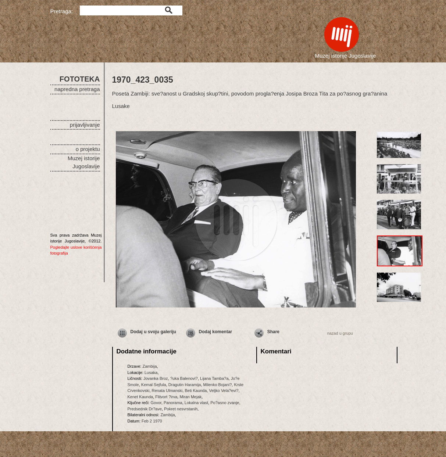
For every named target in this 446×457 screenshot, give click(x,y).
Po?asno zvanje (224, 402)
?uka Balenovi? (184, 378)
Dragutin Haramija (184, 384)
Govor (155, 402)
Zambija (149, 366)
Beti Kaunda (196, 390)
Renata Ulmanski (167, 390)
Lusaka (150, 372)
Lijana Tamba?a (214, 378)
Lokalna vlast (196, 402)
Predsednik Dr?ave (145, 409)
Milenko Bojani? (217, 384)
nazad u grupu (340, 333)
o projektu (88, 149)
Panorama (173, 402)
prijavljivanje (85, 125)
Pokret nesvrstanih (180, 409)
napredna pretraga (77, 89)
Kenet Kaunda (140, 397)
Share (273, 331)
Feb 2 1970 (152, 421)
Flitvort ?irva (166, 397)
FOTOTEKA (80, 79)
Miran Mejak (190, 397)
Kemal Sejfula (153, 384)
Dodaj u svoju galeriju (153, 331)
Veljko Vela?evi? (223, 390)
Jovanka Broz (155, 378)
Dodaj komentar (215, 331)
